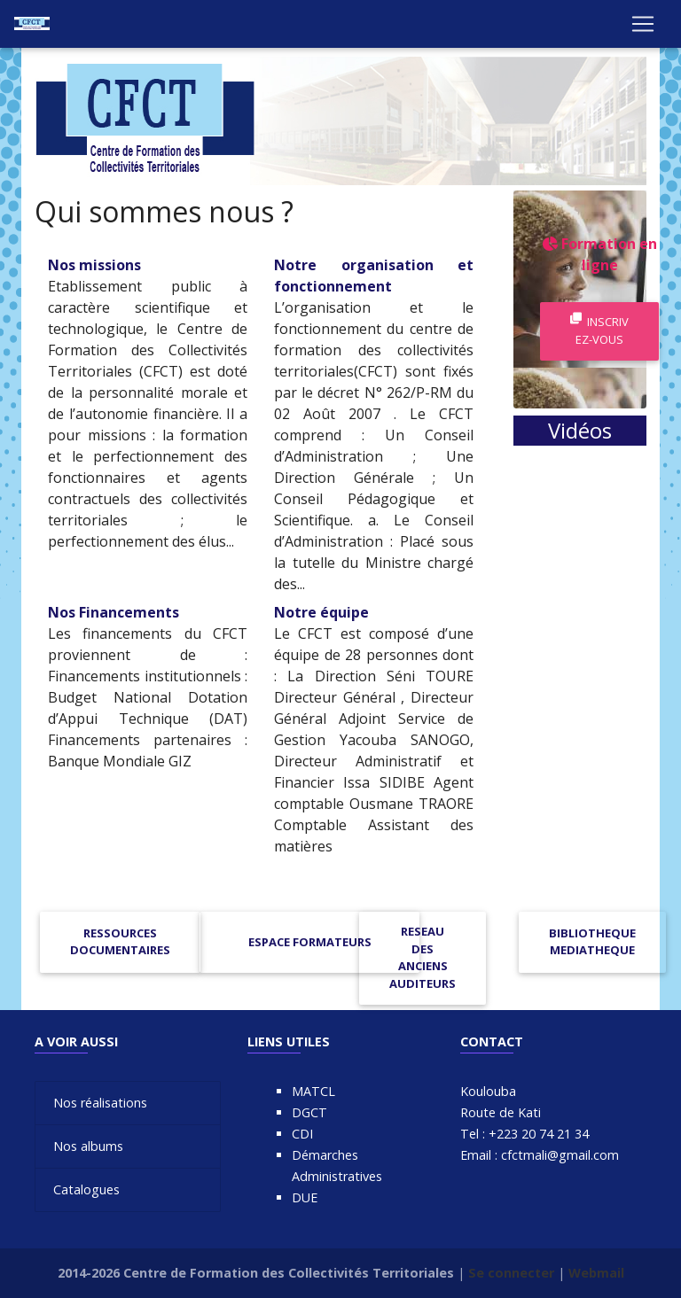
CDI (302, 1133)
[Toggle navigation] (643, 27)
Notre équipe (321, 612)
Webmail (596, 1272)
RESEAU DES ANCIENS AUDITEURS (422, 957)
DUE (304, 1197)
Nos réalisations (100, 1102)
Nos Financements (113, 612)
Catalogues (86, 1189)
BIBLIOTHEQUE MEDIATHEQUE (592, 941)
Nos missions (94, 265)
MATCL (313, 1091)
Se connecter (511, 1272)
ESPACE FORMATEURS (310, 942)
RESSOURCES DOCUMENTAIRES (120, 941)
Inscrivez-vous (599, 330)
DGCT (309, 1112)
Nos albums (88, 1146)
